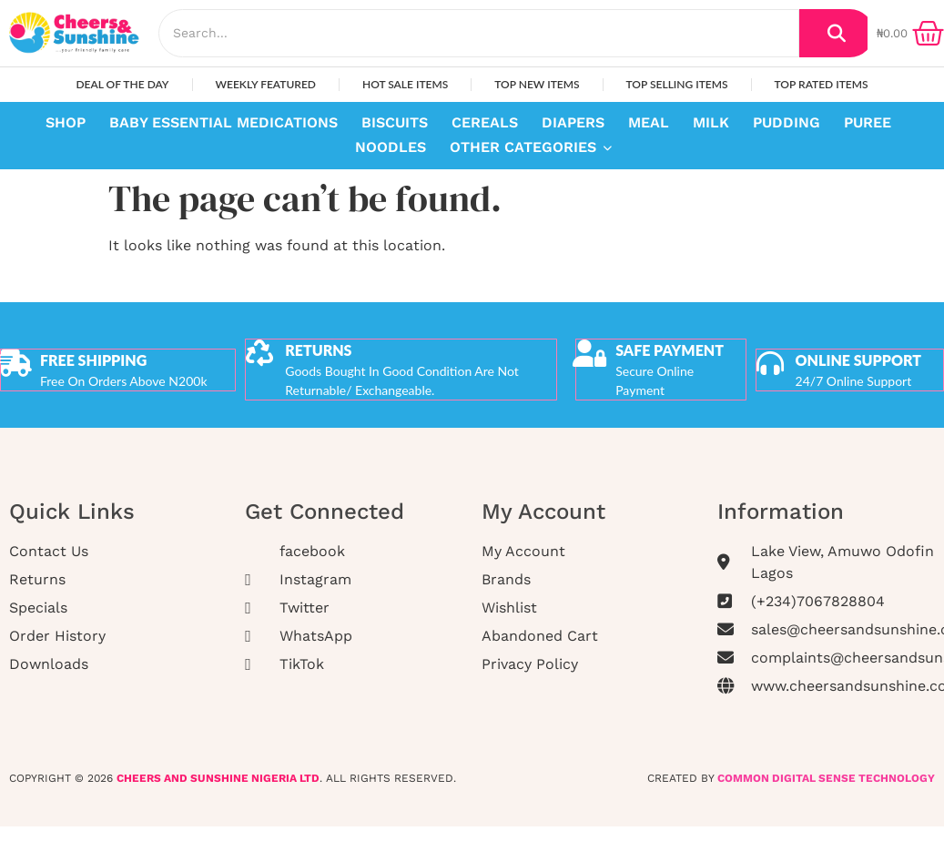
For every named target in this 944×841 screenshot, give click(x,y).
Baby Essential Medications (223, 122)
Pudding (786, 122)
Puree (867, 122)
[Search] (478, 33)
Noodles (390, 147)
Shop (66, 122)
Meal (648, 122)
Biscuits (394, 122)
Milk (711, 122)
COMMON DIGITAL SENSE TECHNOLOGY (826, 776)
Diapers (573, 122)
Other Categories (525, 147)
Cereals (485, 122)
